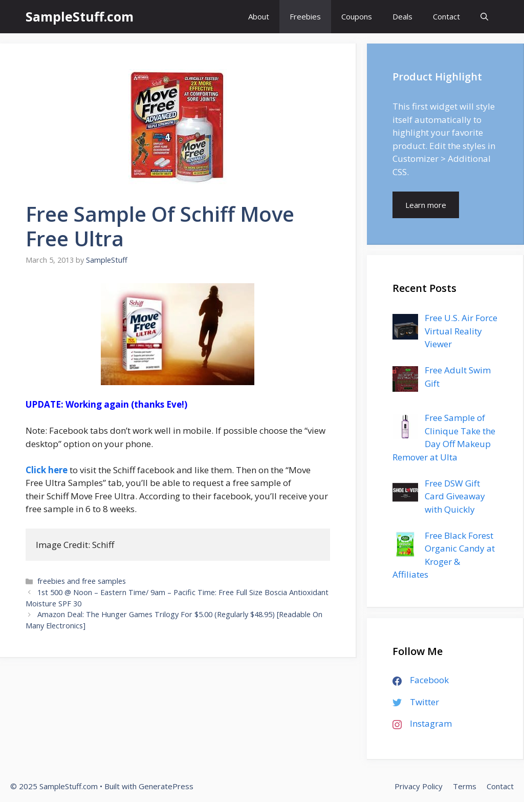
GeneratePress (166, 786)
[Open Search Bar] (484, 16)
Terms (464, 786)
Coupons (356, 16)
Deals (402, 16)
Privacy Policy (419, 786)
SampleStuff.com (80, 16)
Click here (47, 470)
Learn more (425, 205)
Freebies (305, 16)
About (258, 16)
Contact (446, 16)
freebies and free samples (81, 581)
